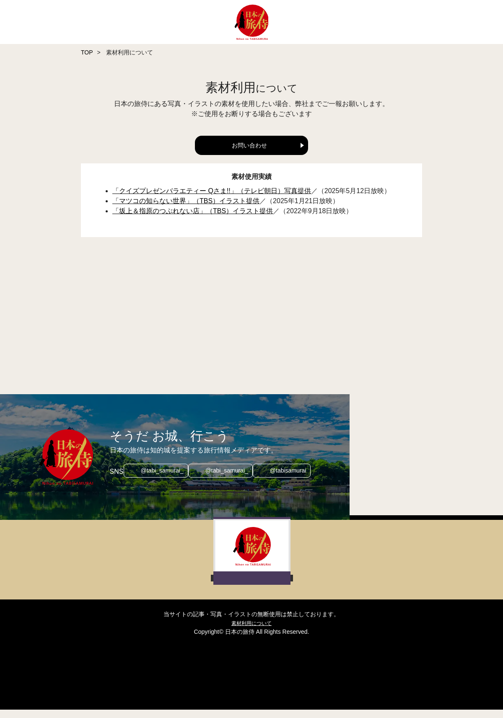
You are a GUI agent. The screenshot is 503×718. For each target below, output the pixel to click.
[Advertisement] (290, 325)
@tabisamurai (292, 479)
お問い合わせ (249, 145)
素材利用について (251, 631)
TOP (87, 52)
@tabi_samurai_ (158, 479)
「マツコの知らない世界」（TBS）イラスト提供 (185, 209)
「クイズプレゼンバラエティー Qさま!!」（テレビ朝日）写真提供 (211, 199)
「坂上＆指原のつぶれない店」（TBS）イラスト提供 (192, 219)
